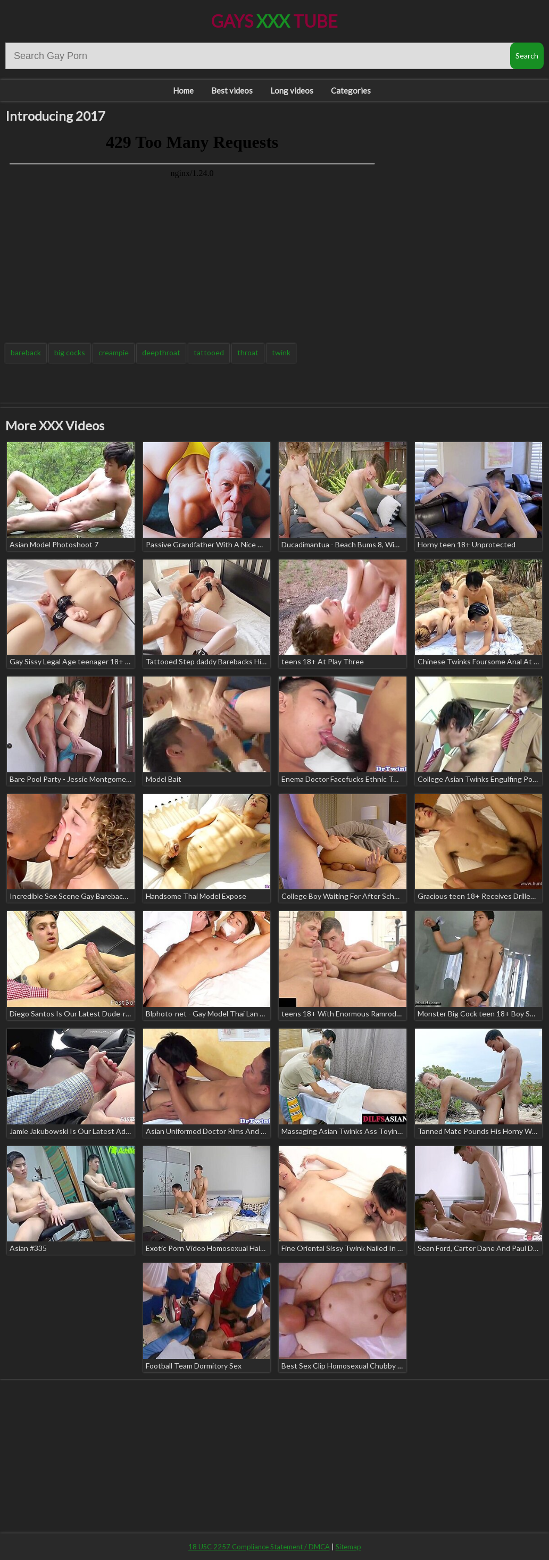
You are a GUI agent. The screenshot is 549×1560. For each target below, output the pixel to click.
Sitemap (348, 1546)
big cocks (69, 352)
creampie (113, 352)
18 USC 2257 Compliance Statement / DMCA (259, 1546)
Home (183, 90)
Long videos (291, 90)
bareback (26, 352)
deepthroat (161, 352)
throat (248, 352)
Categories (351, 90)
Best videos (232, 90)
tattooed (209, 352)
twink (281, 352)
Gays (274, 21)
